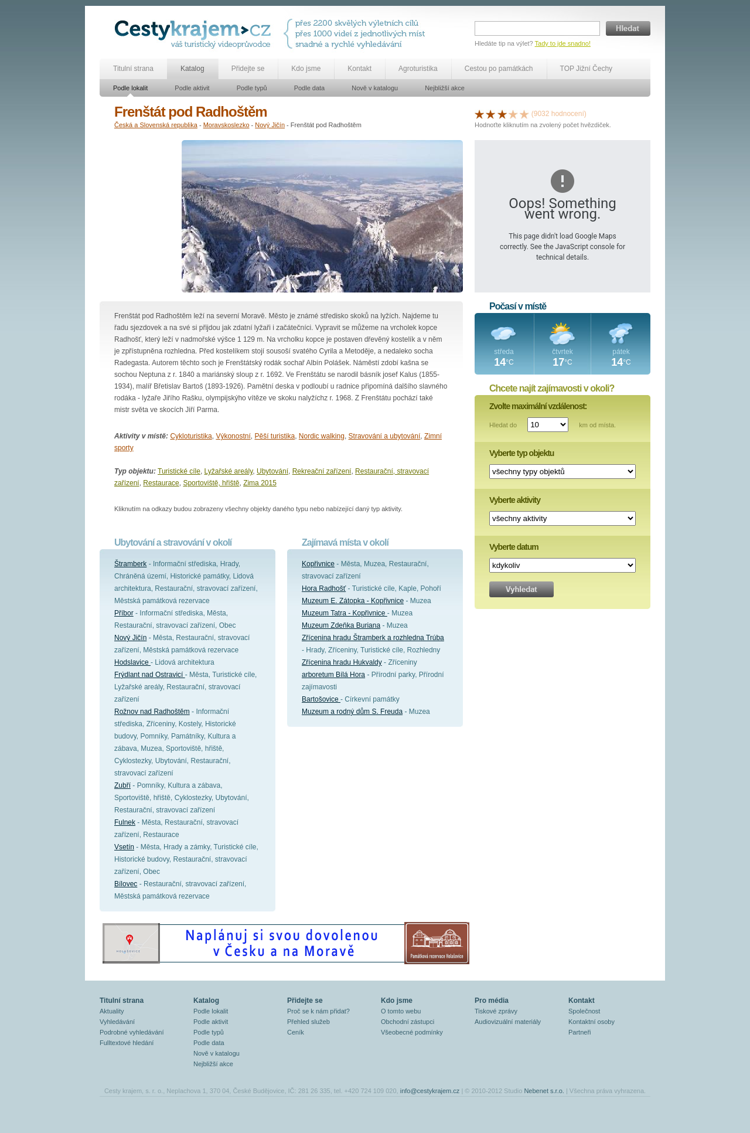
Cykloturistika (191, 436)
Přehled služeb (308, 1021)
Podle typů (252, 87)
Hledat (628, 28)
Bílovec (125, 884)
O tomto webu (401, 1011)
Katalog (192, 68)
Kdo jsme (306, 68)
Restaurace (161, 483)
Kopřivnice (318, 564)
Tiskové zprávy (496, 1011)
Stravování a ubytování (385, 436)
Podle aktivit (192, 87)
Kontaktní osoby (591, 1021)
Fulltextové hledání (127, 1042)
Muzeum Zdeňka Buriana (341, 625)
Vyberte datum (513, 547)
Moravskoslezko (226, 124)
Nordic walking (322, 436)
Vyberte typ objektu (521, 453)
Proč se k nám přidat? (318, 1011)
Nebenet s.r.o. (544, 1090)
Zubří (122, 785)
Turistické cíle (179, 471)
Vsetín (124, 847)
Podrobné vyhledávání (131, 1032)
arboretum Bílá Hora (333, 675)
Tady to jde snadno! (563, 43)
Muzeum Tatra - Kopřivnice (344, 613)
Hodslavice (132, 662)
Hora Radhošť (324, 588)
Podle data (309, 87)
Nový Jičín (270, 124)
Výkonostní (233, 436)
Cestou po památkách (499, 68)
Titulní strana (133, 68)
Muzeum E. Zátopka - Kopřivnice (353, 601)
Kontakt (359, 68)
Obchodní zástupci (407, 1021)
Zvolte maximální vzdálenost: (538, 406)
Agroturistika (418, 68)
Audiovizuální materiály (508, 1021)
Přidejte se (248, 68)
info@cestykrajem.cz (430, 1090)
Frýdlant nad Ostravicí (149, 675)
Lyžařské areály (228, 471)
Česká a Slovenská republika (155, 124)
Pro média (492, 1000)
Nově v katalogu (375, 87)
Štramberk (130, 564)
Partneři (579, 1032)
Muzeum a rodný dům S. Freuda (352, 711)
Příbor (124, 613)
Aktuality (112, 1011)
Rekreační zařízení (322, 471)
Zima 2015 (260, 483)
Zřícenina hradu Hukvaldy (342, 662)
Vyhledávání (117, 1021)
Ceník (295, 1032)
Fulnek (124, 822)
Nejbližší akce (445, 87)
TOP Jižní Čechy (586, 68)
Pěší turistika (274, 436)
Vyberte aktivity (514, 500)
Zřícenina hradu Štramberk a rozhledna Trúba (373, 638)
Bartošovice (321, 699)
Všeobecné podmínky (412, 1032)
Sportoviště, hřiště (211, 483)
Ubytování (272, 471)
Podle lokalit (130, 87)
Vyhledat (521, 589)
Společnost (584, 1011)
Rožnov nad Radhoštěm (152, 711)
